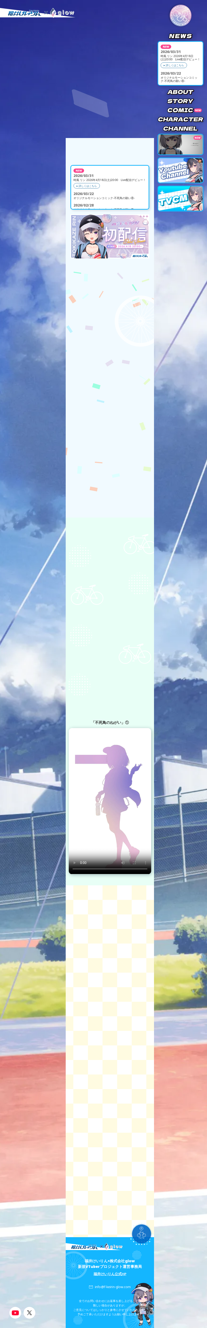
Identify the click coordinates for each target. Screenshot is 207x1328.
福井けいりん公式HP (109, 1274)
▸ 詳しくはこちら (174, 65)
